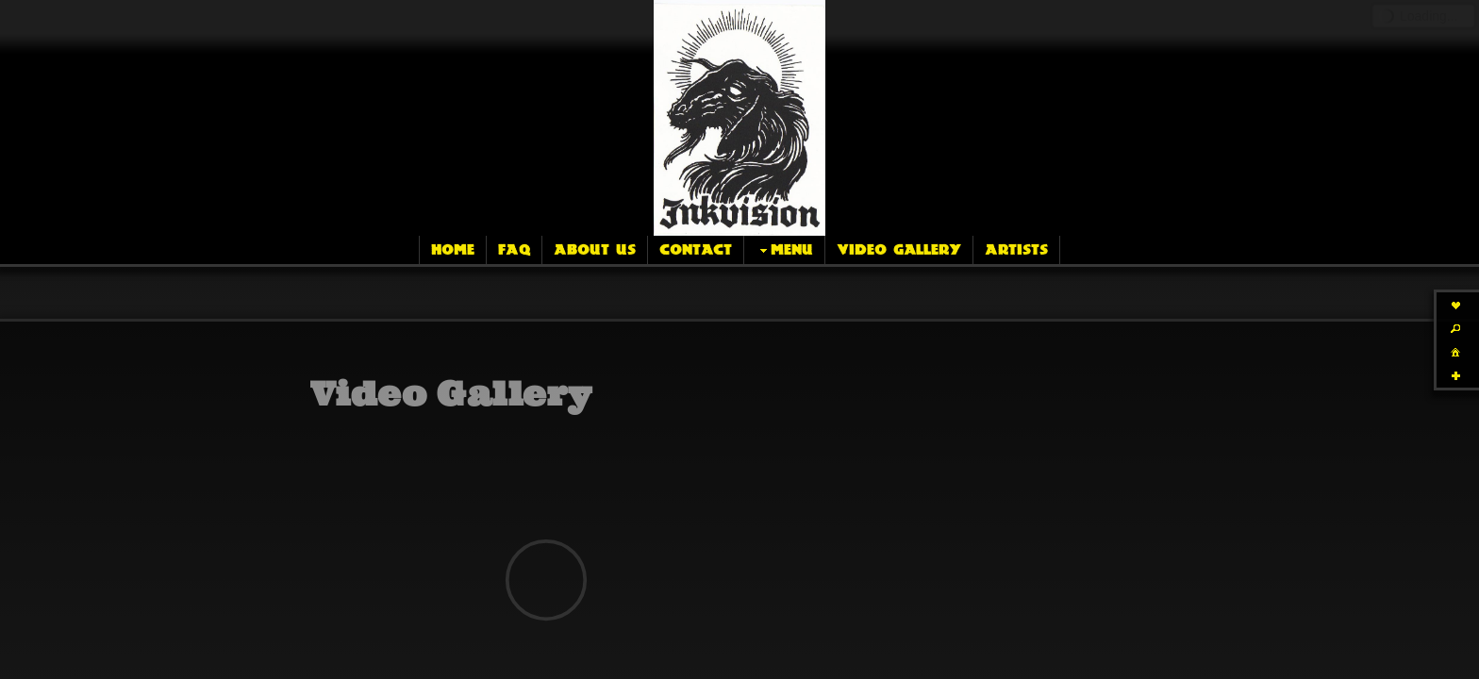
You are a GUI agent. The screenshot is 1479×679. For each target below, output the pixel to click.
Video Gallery (899, 249)
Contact (695, 249)
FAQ (514, 249)
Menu (784, 250)
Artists (1016, 249)
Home (452, 249)
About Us (595, 249)
